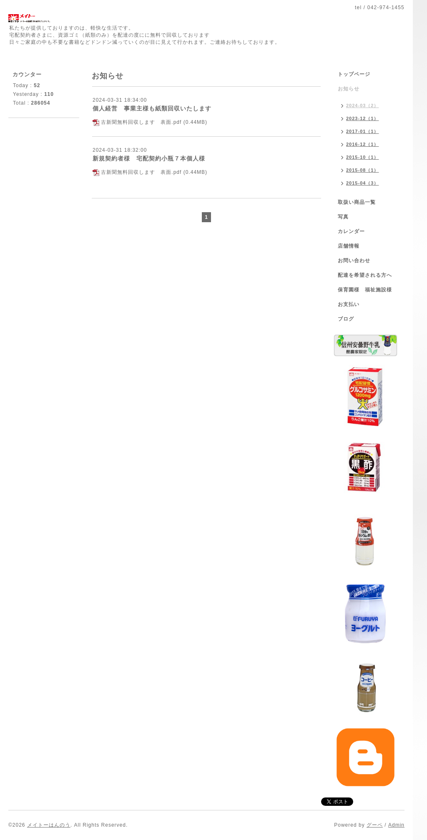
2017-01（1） (362, 131)
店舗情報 (348, 246)
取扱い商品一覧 (357, 202)
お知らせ (348, 89)
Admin (396, 825)
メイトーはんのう (48, 825)
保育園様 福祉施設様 (365, 290)
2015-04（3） (362, 183)
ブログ (346, 319)
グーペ (375, 825)
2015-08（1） (362, 170)
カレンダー (351, 231)
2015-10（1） (362, 157)
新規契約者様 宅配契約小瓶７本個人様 (149, 158)
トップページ (354, 74)
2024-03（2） (362, 105)
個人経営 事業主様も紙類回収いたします (152, 108)
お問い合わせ (354, 260)
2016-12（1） (362, 144)
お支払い (348, 304)
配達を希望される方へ (365, 275)
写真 (343, 217)
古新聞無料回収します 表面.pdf (141, 122)
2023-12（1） (362, 118)
